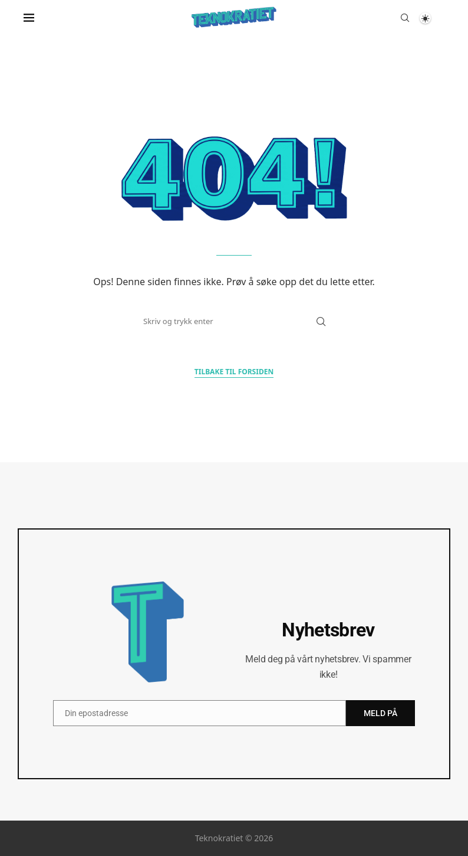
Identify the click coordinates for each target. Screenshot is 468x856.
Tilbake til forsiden (234, 372)
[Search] (405, 18)
